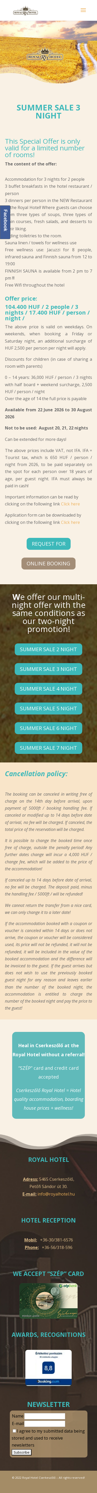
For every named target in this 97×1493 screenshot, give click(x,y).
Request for (48, 543)
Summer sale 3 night (48, 668)
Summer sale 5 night (48, 708)
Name (18, 1416)
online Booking (48, 563)
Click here (70, 504)
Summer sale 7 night (48, 747)
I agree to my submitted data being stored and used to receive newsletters (48, 1438)
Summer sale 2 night (48, 649)
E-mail (18, 1423)
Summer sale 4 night (48, 688)
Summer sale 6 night (48, 728)
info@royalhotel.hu (56, 1194)
